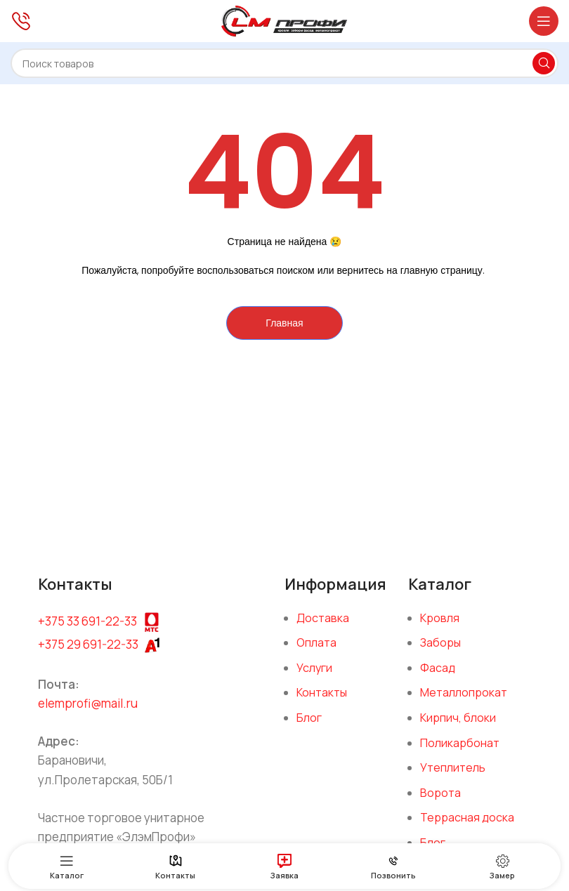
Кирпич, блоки (458, 717)
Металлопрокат (463, 692)
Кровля (439, 618)
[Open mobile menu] (543, 21)
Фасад (437, 667)
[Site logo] (284, 19)
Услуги (314, 667)
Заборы (440, 642)
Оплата (316, 642)
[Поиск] (284, 63)
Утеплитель (452, 767)
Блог (309, 717)
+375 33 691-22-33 (87, 620)
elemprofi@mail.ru (88, 703)
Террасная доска (467, 817)
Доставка (322, 618)
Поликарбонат (459, 743)
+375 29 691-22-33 (88, 644)
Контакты (321, 692)
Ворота (440, 792)
